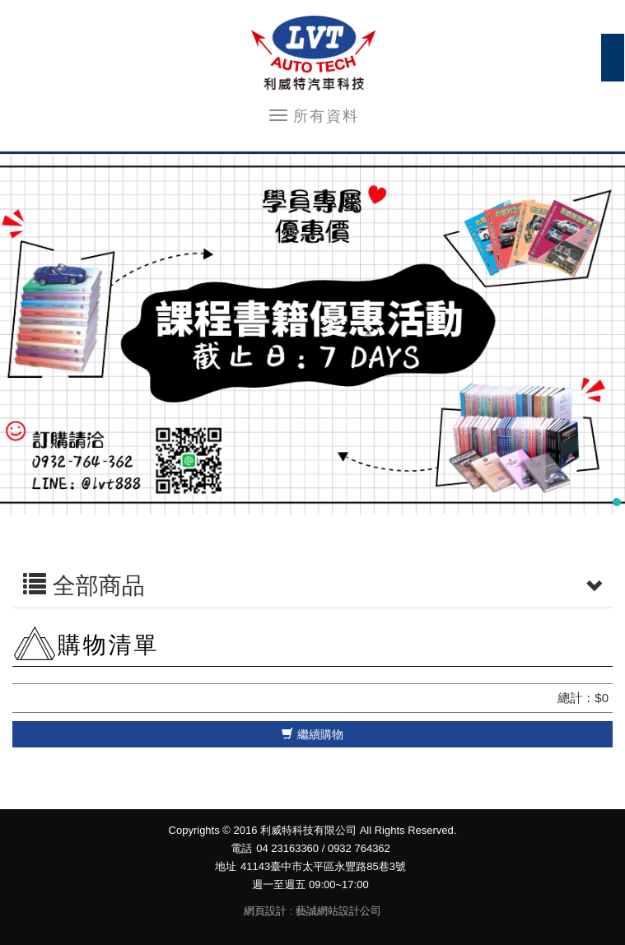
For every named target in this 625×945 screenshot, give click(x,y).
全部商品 (312, 586)
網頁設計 (265, 911)
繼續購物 (312, 734)
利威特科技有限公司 (313, 53)
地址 (225, 866)
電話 (241, 848)
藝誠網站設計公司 (338, 911)
